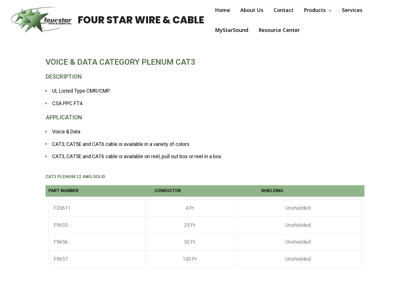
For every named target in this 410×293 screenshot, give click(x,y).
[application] (329, 10)
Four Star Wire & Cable (141, 20)
